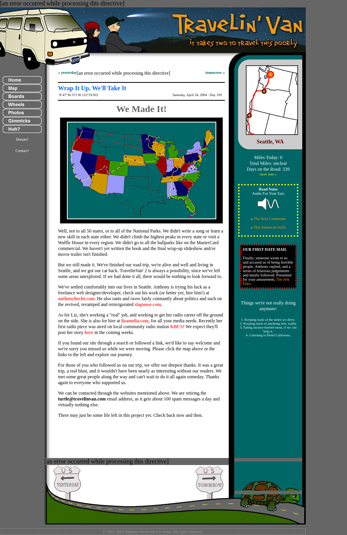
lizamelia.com (135, 320)
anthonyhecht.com (76, 298)
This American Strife (269, 227)
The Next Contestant (270, 219)
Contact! (22, 151)
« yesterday (67, 72)
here (88, 332)
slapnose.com (148, 304)
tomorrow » (215, 72)
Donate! (22, 139)
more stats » (268, 174)
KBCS (176, 326)
